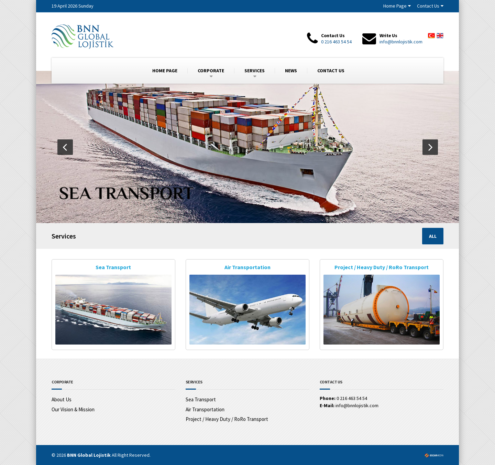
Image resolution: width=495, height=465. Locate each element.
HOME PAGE (164, 70)
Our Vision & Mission (73, 409)
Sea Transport (113, 267)
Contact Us (428, 6)
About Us (62, 399)
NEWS (291, 70)
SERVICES (254, 70)
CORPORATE (211, 70)
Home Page (395, 6)
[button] (65, 147)
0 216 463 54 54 (336, 42)
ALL (433, 236)
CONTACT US (330, 70)
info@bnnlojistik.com (401, 42)
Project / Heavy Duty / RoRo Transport (381, 267)
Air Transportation (247, 267)
